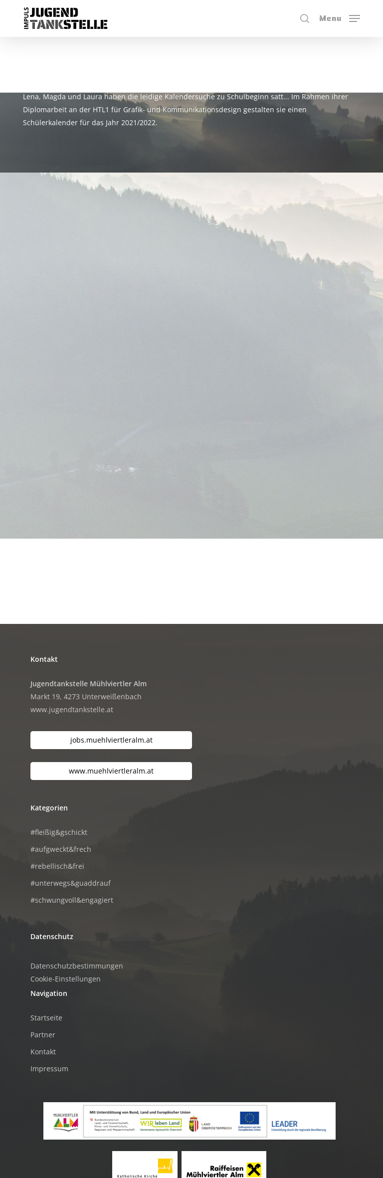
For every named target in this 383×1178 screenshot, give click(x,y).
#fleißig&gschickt (58, 775)
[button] (339, 17)
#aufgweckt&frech (60, 791)
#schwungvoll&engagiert (71, 842)
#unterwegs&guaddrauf (70, 825)
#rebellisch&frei (57, 808)
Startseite (46, 960)
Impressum (49, 1011)
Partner (42, 977)
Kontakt (43, 994)
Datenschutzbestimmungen (76, 908)
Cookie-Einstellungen (65, 921)
